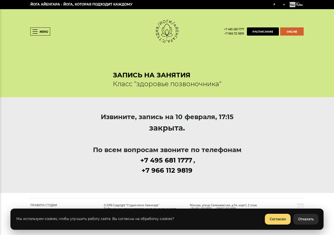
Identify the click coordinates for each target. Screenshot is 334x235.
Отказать (306, 219)
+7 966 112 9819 (234, 33)
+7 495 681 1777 (234, 29)
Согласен (278, 219)
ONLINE (292, 31)
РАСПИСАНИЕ (262, 31)
